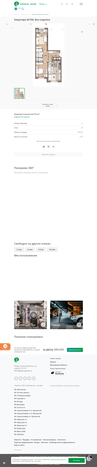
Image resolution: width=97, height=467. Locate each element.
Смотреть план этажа (47, 105)
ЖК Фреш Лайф (19, 431)
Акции (37, 442)
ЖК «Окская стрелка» (21, 392)
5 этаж (40, 249)
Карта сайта (19, 445)
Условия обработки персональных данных (64, 385)
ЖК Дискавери (19, 404)
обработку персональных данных (54, 459)
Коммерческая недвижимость (62, 442)
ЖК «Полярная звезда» (22, 395)
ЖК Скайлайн (19, 434)
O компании (36, 440)
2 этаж (19, 249)
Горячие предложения (23, 442)
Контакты (62, 440)
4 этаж (30, 249)
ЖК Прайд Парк (19, 428)
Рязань (53, 362)
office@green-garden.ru (23, 371)
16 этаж (52, 249)
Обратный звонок (75, 350)
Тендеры (26, 440)
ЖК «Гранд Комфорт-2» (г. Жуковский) (27, 413)
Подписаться (5, 347)
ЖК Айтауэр (18, 401)
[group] (48, 55)
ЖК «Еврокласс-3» (20, 419)
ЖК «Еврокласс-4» (20, 422)
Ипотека (44, 442)
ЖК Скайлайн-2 (19, 398)
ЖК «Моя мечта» (20, 389)
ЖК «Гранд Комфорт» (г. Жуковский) (27, 416)
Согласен (76, 460)
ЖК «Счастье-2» (19, 407)
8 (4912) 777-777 (53, 350)
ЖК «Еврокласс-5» (20, 425)
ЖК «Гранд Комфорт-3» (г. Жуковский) (27, 410)
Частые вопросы (49, 440)
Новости (17, 440)
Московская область (58, 365)
